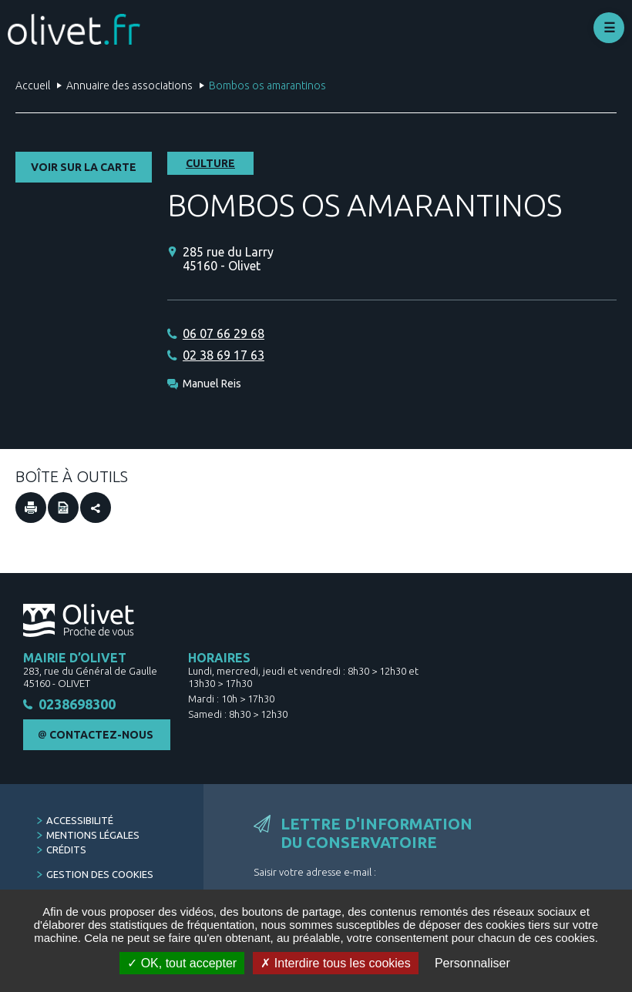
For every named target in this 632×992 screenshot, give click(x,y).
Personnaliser (472, 963)
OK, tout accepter (182, 963)
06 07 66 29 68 (223, 333)
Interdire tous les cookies (335, 963)
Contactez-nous (101, 737)
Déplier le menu (608, 27)
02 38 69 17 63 (223, 355)
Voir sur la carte (83, 167)
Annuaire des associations (129, 85)
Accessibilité (79, 822)
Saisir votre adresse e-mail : (315, 874)
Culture (210, 163)
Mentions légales (93, 837)
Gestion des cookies (99, 876)
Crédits (66, 851)
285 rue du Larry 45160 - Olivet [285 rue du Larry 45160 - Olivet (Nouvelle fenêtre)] (228, 259)
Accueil (32, 85)
